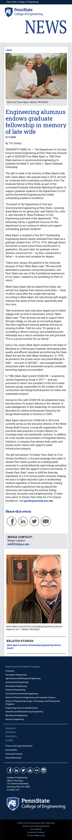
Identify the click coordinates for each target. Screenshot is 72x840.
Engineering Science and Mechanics (21, 708)
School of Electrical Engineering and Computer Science (30, 697)
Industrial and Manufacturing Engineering (24, 711)
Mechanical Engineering (16, 715)
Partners (10, 732)
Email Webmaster (13, 758)
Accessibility (11, 750)
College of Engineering (28, 2)
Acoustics (10, 671)
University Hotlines (14, 754)
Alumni (9, 740)
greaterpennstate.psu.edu (38, 500)
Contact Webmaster (36, 835)
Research (10, 728)
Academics (11, 736)
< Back (8, 50)
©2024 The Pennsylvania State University (36, 823)
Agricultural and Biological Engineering (22, 678)
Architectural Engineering (16, 682)
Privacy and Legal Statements (18, 746)
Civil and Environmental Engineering (21, 693)
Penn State (12, 2)
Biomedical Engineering (16, 686)
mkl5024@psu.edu (18, 544)
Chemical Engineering (15, 690)
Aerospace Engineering (16, 675)
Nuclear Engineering (14, 719)
